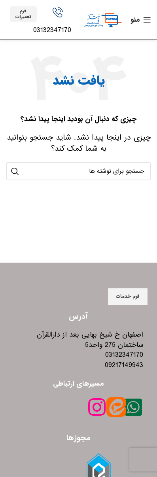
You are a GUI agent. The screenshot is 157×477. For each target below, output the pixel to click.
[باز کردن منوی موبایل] (141, 20)
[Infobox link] (58, 21)
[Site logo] (103, 19)
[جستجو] (78, 171)
